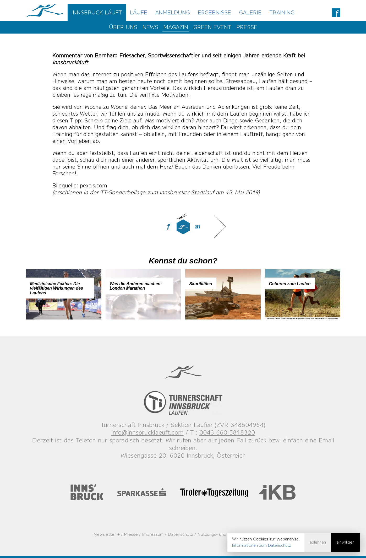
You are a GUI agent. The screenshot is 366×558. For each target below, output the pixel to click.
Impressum (152, 534)
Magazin (175, 27)
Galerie (250, 12)
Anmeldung (172, 12)
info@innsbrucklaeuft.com (147, 432)
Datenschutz (180, 534)
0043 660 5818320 (227, 432)
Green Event (212, 27)
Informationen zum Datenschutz (261, 545)
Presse (247, 27)
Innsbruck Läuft (97, 12)
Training (281, 12)
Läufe (138, 12)
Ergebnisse (214, 12)
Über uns (123, 27)
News (150, 27)
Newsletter (105, 534)
